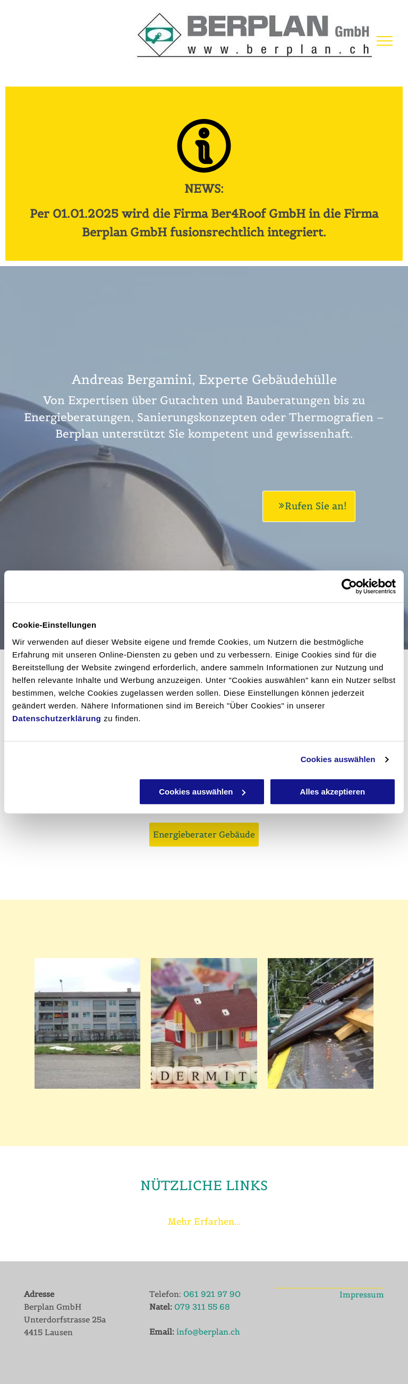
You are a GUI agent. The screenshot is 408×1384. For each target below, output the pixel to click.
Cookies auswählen (338, 759)
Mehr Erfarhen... (204, 1221)
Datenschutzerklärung (56, 718)
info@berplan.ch (208, 1332)
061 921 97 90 (212, 1294)
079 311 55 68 (202, 1307)
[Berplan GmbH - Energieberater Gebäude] (204, 1023)
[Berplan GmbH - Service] (320, 1023)
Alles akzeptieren (333, 791)
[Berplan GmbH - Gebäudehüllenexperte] (87, 1023)
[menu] (384, 41)
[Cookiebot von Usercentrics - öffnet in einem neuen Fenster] (349, 586)
